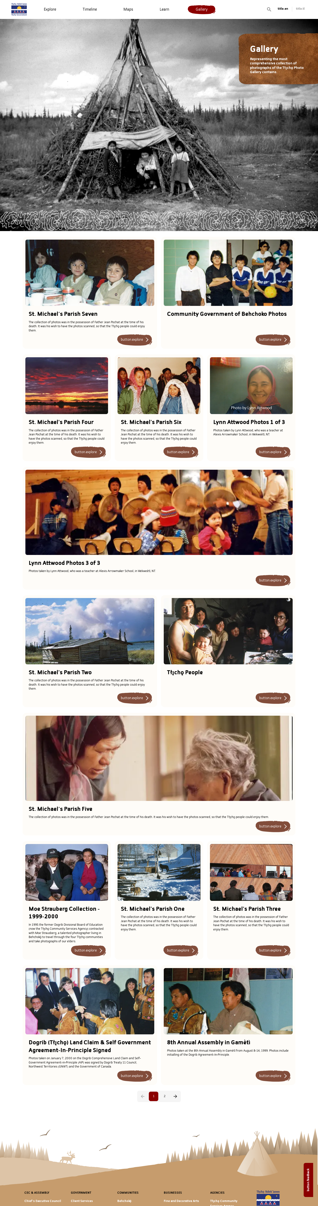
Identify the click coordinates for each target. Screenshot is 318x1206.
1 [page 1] (153, 1096)
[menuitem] (50, 9)
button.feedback (308, 1180)
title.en (283, 9)
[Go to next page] (175, 1096)
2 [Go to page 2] (164, 1096)
